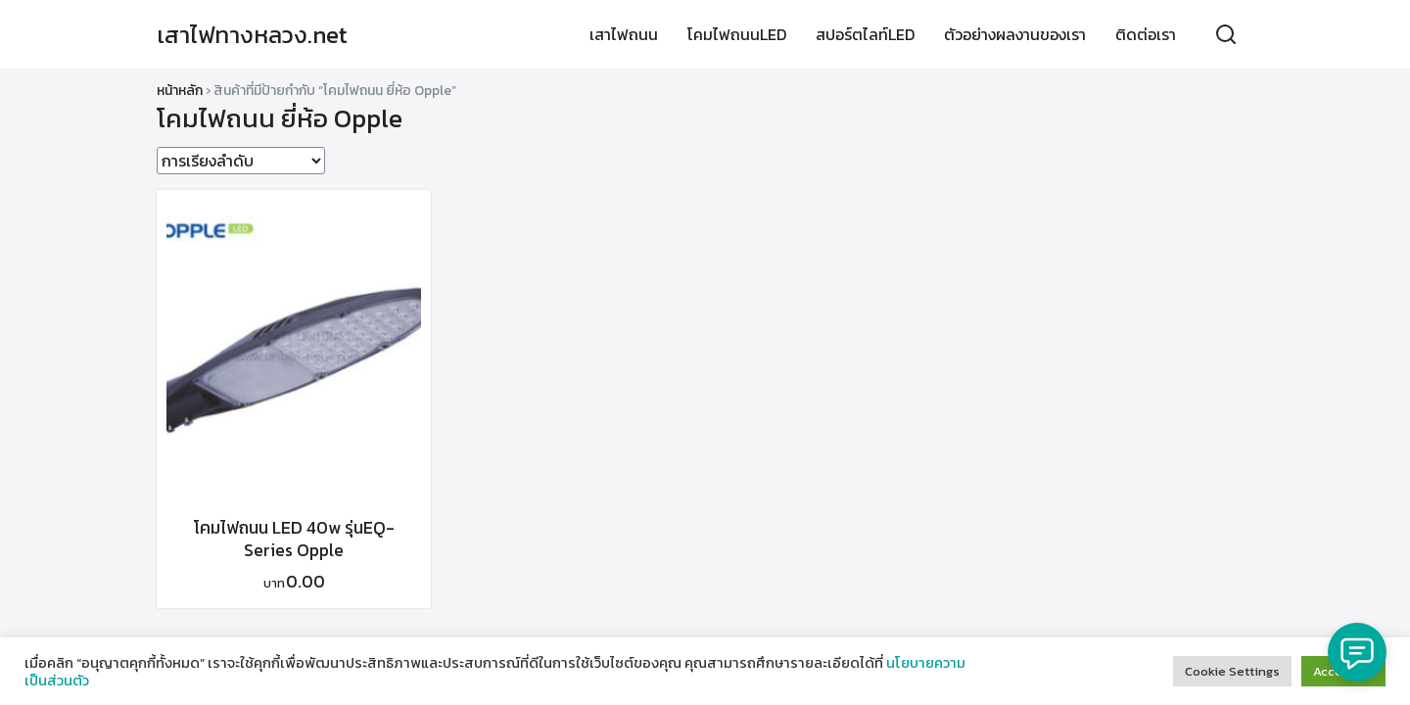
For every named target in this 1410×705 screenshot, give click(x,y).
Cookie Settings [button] (1232, 671)
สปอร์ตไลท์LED (865, 34)
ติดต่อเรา (1145, 34)
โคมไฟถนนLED (736, 34)
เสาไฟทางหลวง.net (252, 35)
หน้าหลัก (180, 90)
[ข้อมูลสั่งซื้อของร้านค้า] (241, 160)
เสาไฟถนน (623, 34)
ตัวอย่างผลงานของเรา (1015, 34)
